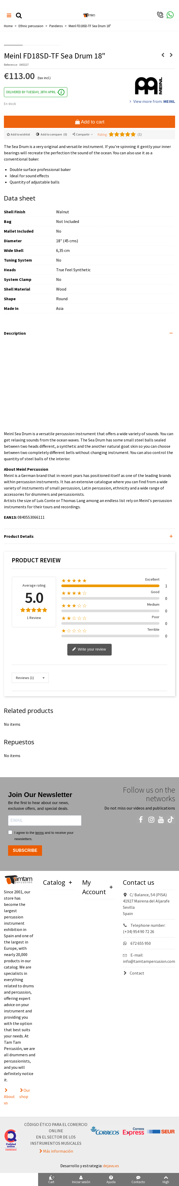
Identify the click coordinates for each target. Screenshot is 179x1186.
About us (9, 1099)
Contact (133, 973)
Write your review (89, 649)
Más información (58, 1151)
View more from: (151, 101)
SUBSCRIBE (25, 850)
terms (39, 833)
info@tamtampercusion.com (149, 961)
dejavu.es (111, 1165)
